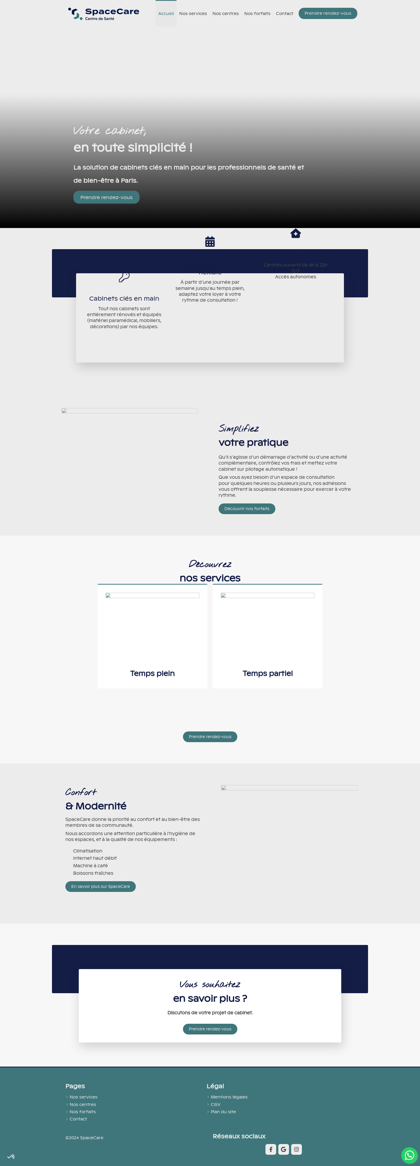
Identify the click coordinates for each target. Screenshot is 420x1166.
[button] (152, 552)
